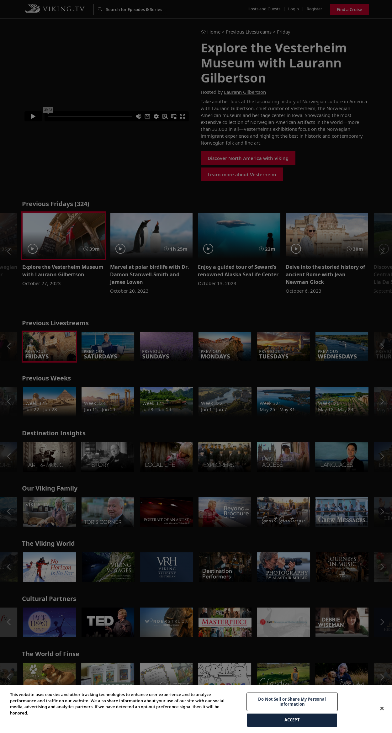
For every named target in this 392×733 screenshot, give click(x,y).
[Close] (382, 724)
